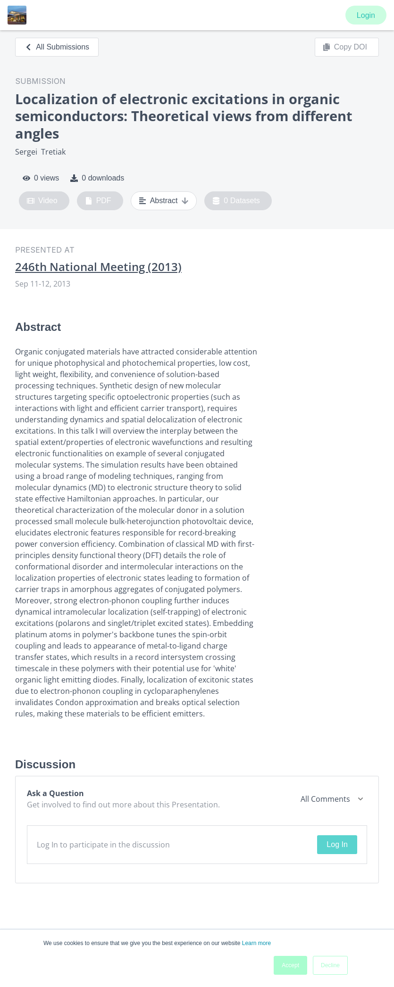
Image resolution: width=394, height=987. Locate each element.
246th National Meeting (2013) (98, 266)
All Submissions (57, 47)
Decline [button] (330, 965)
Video (42, 201)
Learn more (256, 943)
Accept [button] (290, 965)
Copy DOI (345, 47)
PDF (98, 201)
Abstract (164, 201)
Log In (337, 844)
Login (366, 15)
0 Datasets (236, 201)
